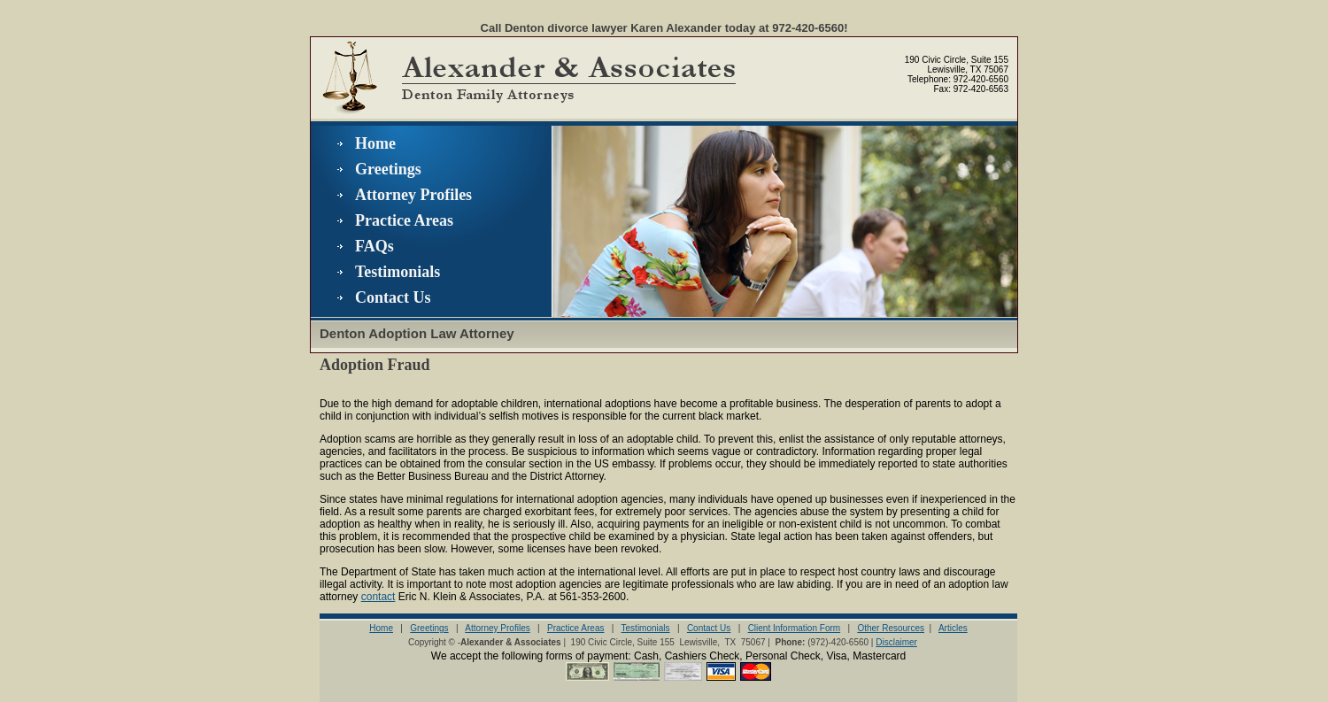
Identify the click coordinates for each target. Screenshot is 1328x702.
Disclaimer (896, 642)
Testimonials (397, 272)
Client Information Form (794, 628)
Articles (953, 628)
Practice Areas (404, 220)
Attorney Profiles (413, 195)
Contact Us (393, 297)
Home (375, 143)
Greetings (388, 169)
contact (378, 596)
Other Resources (890, 628)
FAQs (374, 246)
